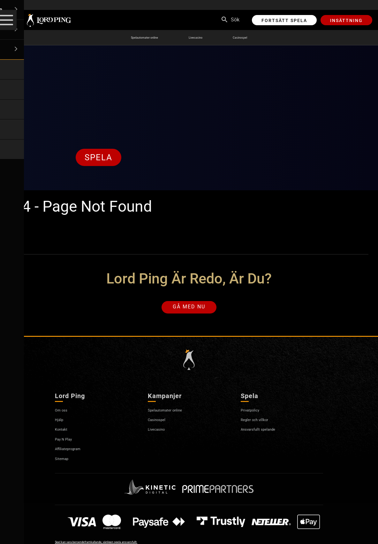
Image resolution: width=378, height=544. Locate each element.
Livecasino (204, 38)
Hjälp (61, 423)
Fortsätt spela (284, 20)
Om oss (63, 413)
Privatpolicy (254, 413)
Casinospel (257, 38)
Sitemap (64, 462)
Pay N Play (67, 442)
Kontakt (63, 432)
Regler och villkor (260, 423)
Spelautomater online (135, 38)
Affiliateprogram (73, 452)
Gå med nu (188, 309)
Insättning (346, 20)
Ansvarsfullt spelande (265, 432)
